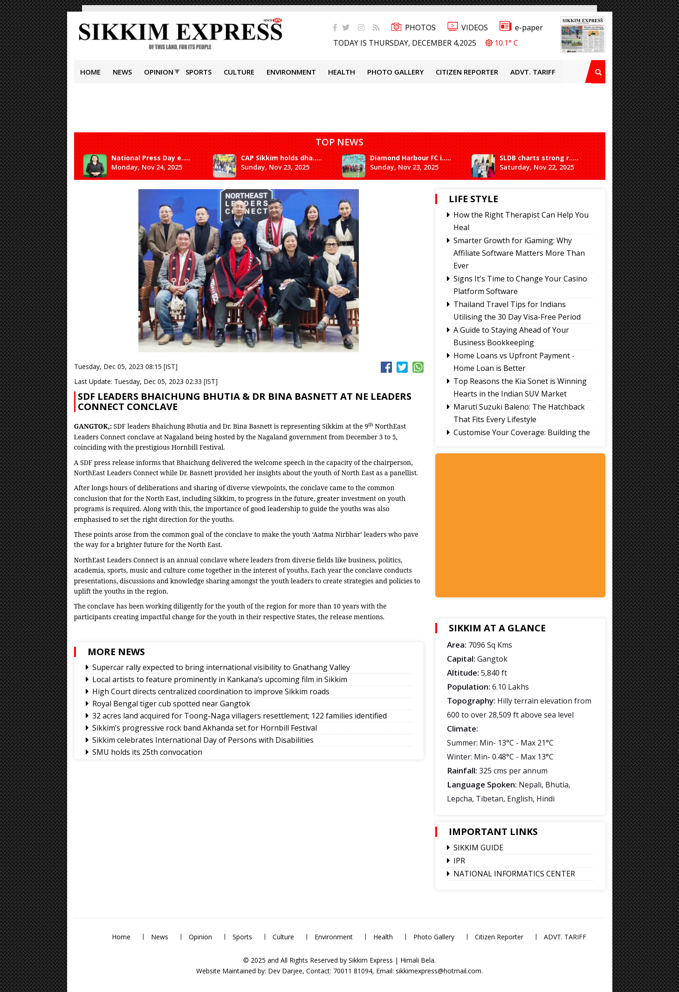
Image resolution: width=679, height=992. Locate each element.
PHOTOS (413, 27)
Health (341, 71)
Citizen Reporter (467, 71)
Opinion (158, 71)
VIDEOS (467, 27)
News (122, 71)
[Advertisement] (30, 132)
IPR (459, 860)
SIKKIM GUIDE (478, 847)
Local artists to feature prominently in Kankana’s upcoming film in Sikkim (219, 679)
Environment (291, 71)
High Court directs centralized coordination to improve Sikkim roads (210, 691)
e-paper (521, 27)
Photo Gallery (395, 71)
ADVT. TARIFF (533, 71)
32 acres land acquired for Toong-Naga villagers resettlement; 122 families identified (239, 716)
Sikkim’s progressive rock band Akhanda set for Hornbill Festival (204, 728)
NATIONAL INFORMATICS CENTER (514, 874)
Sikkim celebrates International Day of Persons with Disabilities (203, 740)
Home (90, 71)
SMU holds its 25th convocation (147, 752)
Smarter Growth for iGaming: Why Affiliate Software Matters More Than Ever (519, 253)
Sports (198, 71)
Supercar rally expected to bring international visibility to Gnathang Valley (221, 667)
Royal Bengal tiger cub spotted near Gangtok (171, 703)
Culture (239, 71)
